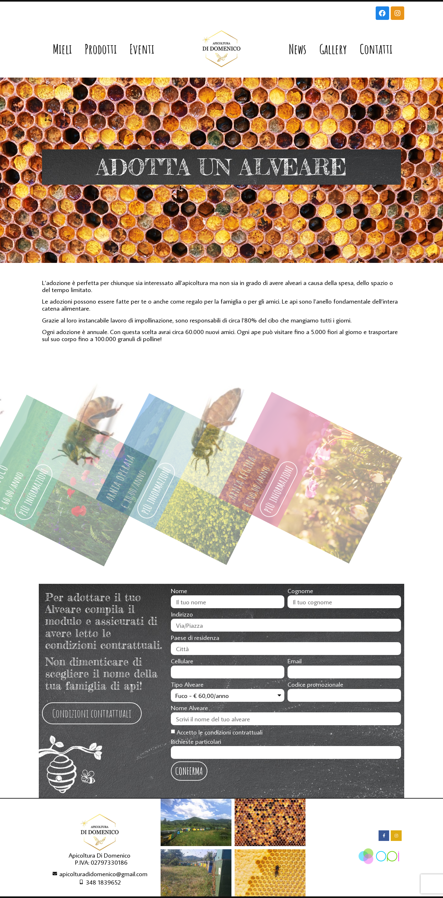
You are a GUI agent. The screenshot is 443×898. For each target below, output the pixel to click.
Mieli (62, 48)
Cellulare (182, 661)
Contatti (376, 48)
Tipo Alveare (187, 684)
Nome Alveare (189, 708)
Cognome (300, 591)
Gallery (333, 48)
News (297, 48)
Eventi (142, 48)
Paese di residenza (195, 638)
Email (295, 661)
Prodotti (101, 48)
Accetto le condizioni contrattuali (220, 732)
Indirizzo (182, 614)
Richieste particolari (196, 741)
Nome (179, 591)
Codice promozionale (315, 684)
